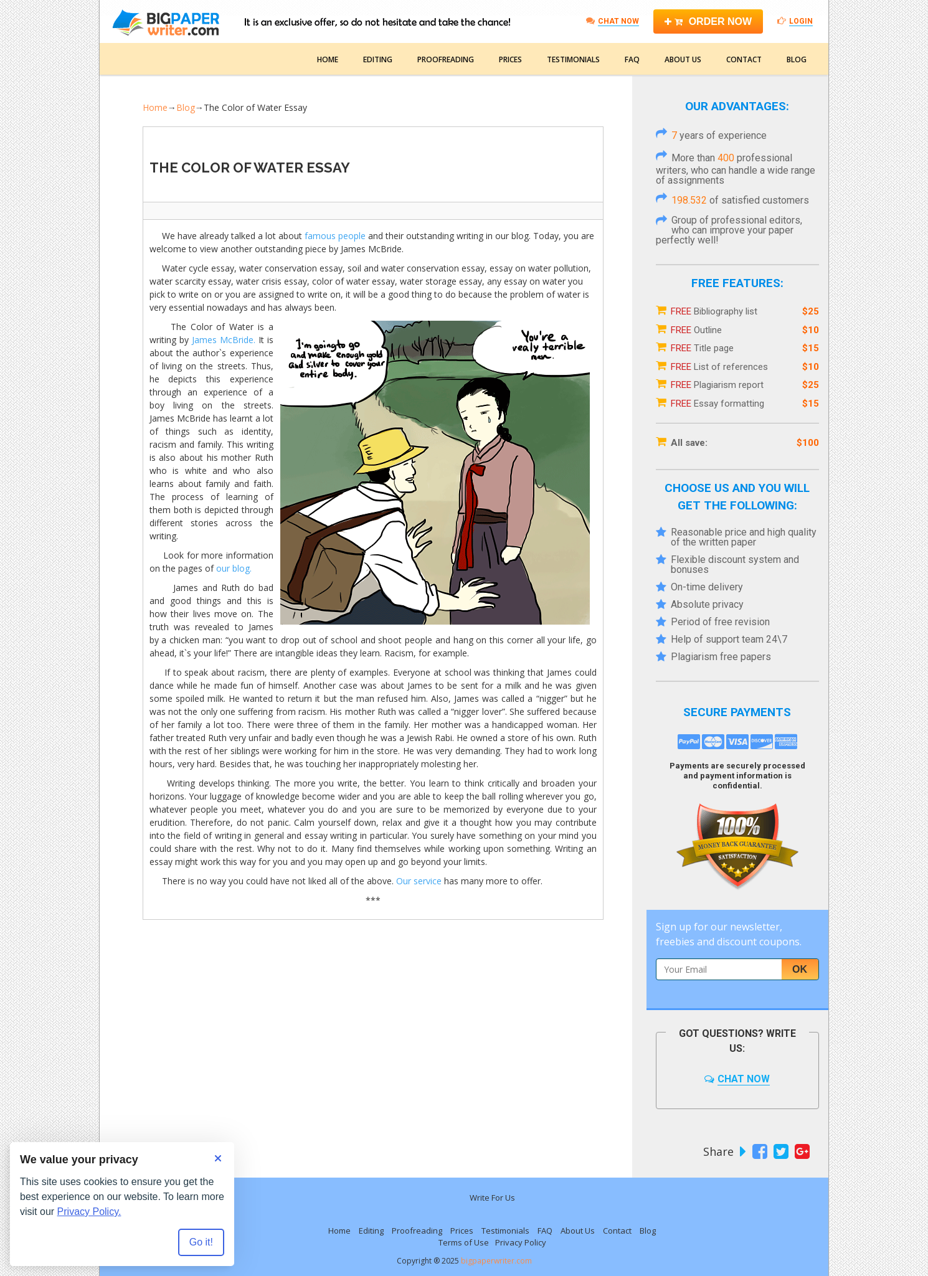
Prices (510, 59)
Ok (799, 969)
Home (327, 59)
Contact (744, 59)
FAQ (632, 59)
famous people (335, 236)
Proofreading (445, 59)
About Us (683, 59)
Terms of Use (463, 1242)
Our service (419, 881)
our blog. (234, 568)
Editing (377, 59)
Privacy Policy (520, 1242)
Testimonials (573, 59)
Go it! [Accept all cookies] (201, 1242)
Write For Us (492, 1197)
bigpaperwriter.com (496, 1260)
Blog (797, 59)
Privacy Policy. (89, 1211)
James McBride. (223, 340)
